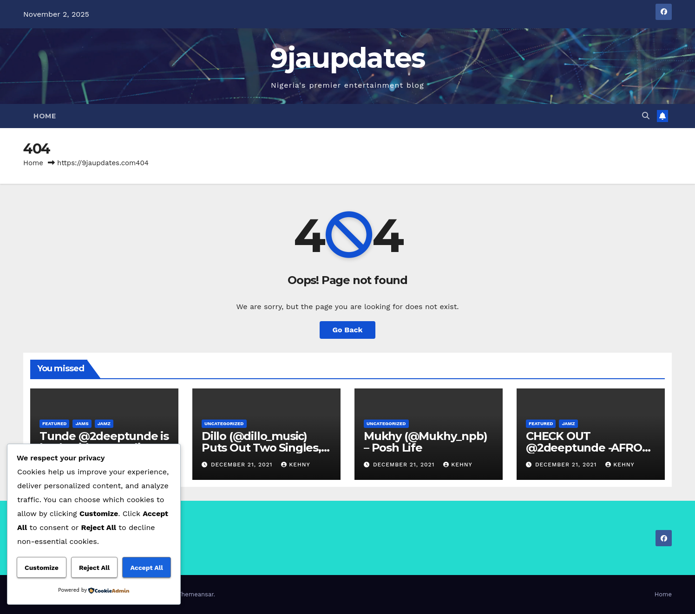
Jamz (104, 423)
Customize (42, 567)
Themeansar (196, 594)
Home (44, 116)
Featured (54, 423)
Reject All (94, 567)
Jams (81, 423)
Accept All (146, 567)
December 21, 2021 (243, 464)
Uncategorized (224, 423)
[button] (645, 115)
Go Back (348, 329)
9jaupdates (347, 58)
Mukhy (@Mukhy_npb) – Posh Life (425, 441)
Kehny (295, 464)
